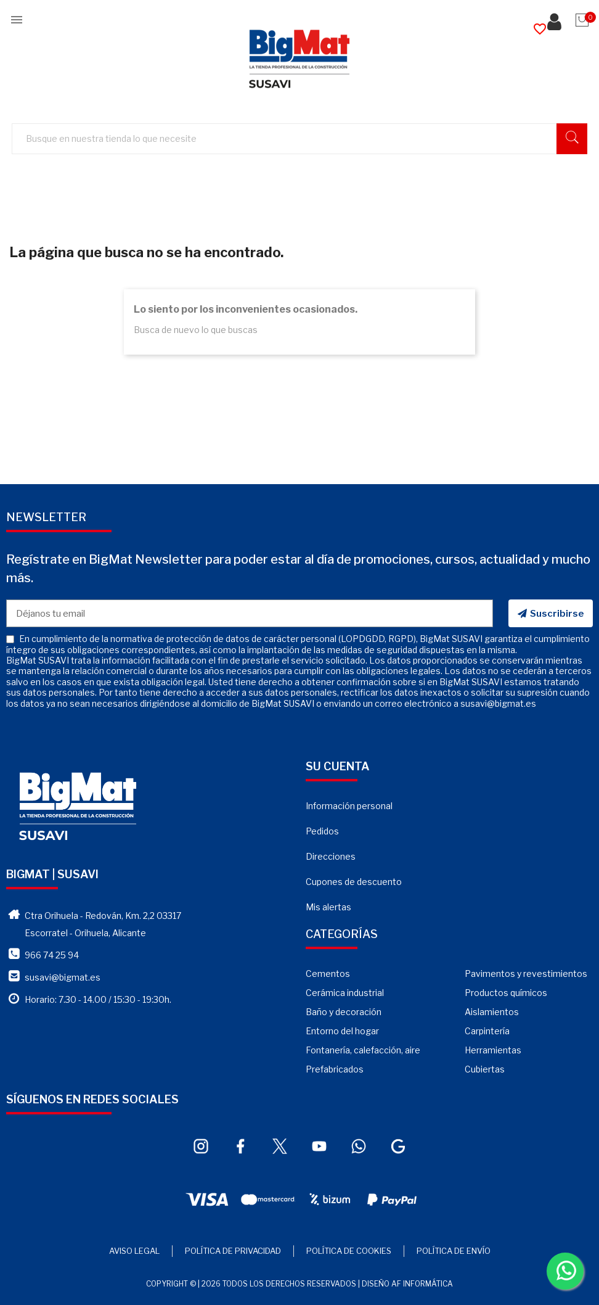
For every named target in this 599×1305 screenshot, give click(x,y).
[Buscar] (305, 139)
